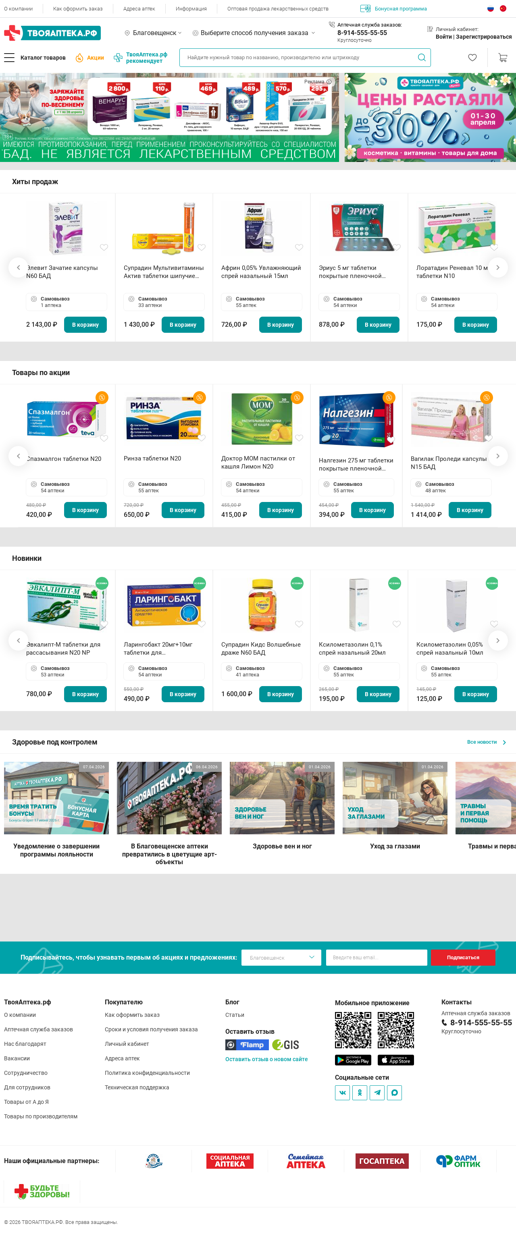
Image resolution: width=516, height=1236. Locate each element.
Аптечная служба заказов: (369, 25)
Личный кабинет (127, 1044)
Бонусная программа (393, 8)
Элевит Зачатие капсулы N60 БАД (62, 272)
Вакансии (17, 1058)
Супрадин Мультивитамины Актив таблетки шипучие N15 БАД (164, 272)
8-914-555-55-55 (362, 33)
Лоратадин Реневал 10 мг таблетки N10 (453, 272)
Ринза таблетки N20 (152, 458)
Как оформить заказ (78, 9)
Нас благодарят (25, 1044)
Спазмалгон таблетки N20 (63, 458)
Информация (191, 9)
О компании (18, 9)
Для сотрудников (27, 1087)
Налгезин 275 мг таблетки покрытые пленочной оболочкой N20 (356, 465)
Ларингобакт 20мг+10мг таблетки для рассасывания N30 (158, 649)
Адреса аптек (139, 9)
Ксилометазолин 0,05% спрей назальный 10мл (449, 648)
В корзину (85, 324)
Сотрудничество (26, 1073)
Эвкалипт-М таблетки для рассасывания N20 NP (63, 648)
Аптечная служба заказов (38, 1029)
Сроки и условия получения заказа (151, 1029)
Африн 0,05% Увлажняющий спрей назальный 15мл (261, 272)
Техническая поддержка (137, 1087)
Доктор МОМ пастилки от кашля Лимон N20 (258, 462)
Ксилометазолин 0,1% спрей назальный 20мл (352, 648)
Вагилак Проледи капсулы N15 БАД (449, 463)
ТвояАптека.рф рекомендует (140, 57)
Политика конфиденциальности (147, 1073)
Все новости (486, 742)
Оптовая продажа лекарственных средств (278, 9)
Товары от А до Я (26, 1102)
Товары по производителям (40, 1116)
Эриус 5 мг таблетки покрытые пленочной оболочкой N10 (350, 272)
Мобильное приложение (372, 1003)
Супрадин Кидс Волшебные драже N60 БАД (261, 648)
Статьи (234, 1015)
